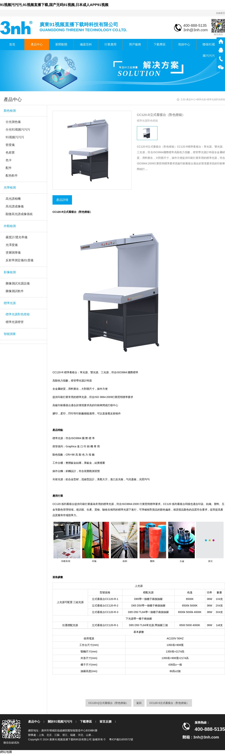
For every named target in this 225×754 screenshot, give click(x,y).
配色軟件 (12, 175)
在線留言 (220, 13)
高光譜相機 (13, 198)
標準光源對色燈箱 (18, 314)
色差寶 (10, 152)
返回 (139, 702)
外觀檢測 (10, 226)
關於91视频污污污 (60, 721)
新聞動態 (61, 44)
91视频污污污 (15, 137)
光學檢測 (10, 187)
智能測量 (10, 333)
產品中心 (37, 44)
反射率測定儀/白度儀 (19, 260)
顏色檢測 (10, 110)
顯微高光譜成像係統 (19, 214)
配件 (9, 167)
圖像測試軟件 (15, 291)
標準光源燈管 (15, 322)
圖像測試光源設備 (18, 283)
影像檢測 (10, 272)
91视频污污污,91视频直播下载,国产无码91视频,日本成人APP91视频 (54, 5)
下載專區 (160, 44)
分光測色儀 (13, 121)
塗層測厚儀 (13, 252)
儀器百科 (86, 44)
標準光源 (10, 303)
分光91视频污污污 (18, 129)
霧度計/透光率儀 (16, 237)
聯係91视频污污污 (208, 46)
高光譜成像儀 (15, 206)
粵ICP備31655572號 (121, 739)
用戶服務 (135, 44)
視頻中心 (184, 44)
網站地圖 (6, 751)
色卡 (9, 160)
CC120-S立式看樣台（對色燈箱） (169, 702)
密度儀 (10, 144)
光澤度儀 (12, 244)
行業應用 (110, 44)
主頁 (183, 99)
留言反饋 (106, 721)
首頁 (12, 44)
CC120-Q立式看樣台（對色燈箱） (108, 702)
